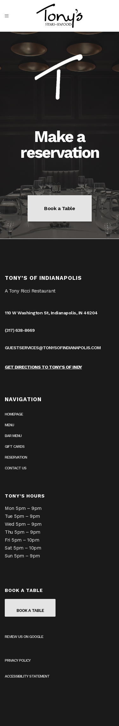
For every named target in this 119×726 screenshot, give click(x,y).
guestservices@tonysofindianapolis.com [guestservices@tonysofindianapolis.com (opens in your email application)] (53, 347)
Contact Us (15, 468)
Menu (9, 425)
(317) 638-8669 (20, 330)
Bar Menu (13, 436)
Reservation (16, 457)
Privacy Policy (17, 660)
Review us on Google (24, 636)
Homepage (14, 414)
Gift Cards (14, 446)
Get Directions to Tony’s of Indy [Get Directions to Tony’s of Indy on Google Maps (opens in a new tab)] (43, 366)
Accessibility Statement (27, 676)
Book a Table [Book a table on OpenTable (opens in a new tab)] (59, 208)
